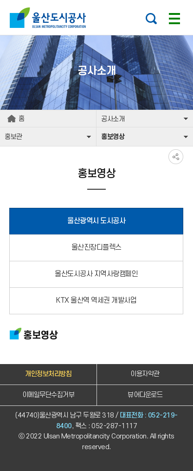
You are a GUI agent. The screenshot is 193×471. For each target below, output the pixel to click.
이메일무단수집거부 (48, 395)
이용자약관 (145, 374)
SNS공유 (176, 157)
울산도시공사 (49, 17)
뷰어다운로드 (145, 395)
